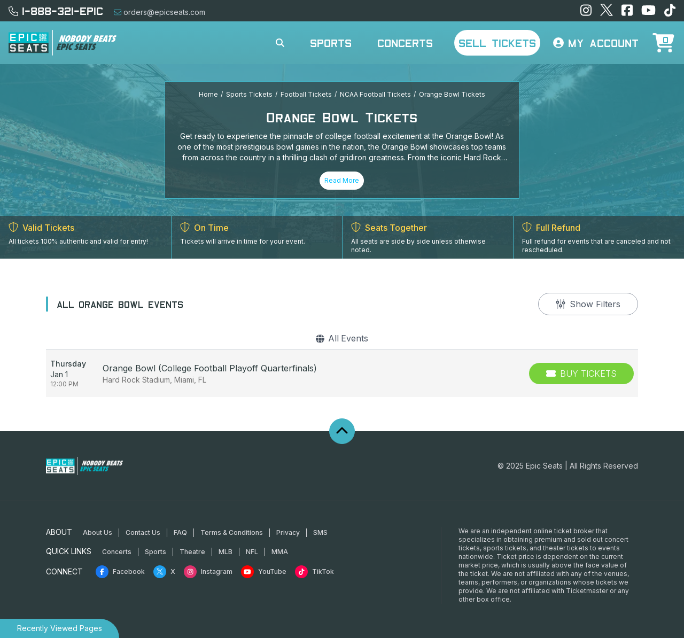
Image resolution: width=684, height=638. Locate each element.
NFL (252, 552)
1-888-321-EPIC (56, 10)
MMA (279, 552)
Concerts (405, 42)
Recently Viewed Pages (59, 628)
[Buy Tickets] (581, 373)
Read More (341, 180)
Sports (331, 42)
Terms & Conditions (231, 532)
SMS (320, 532)
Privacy (288, 532)
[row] (342, 373)
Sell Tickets (497, 42)
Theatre (192, 552)
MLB (225, 552)
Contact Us (143, 532)
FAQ (180, 532)
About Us (97, 532)
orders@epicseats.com (159, 12)
